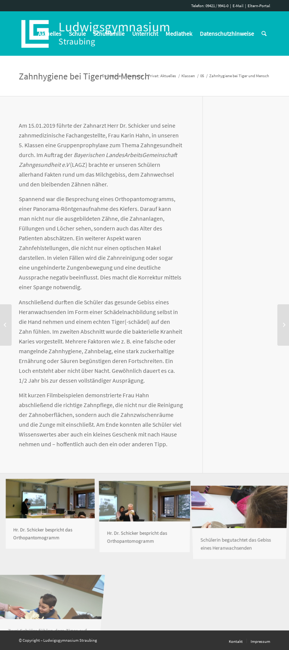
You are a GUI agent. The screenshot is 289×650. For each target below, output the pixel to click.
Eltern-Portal (259, 5)
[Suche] (264, 33)
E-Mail (238, 5)
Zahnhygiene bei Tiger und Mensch (84, 76)
